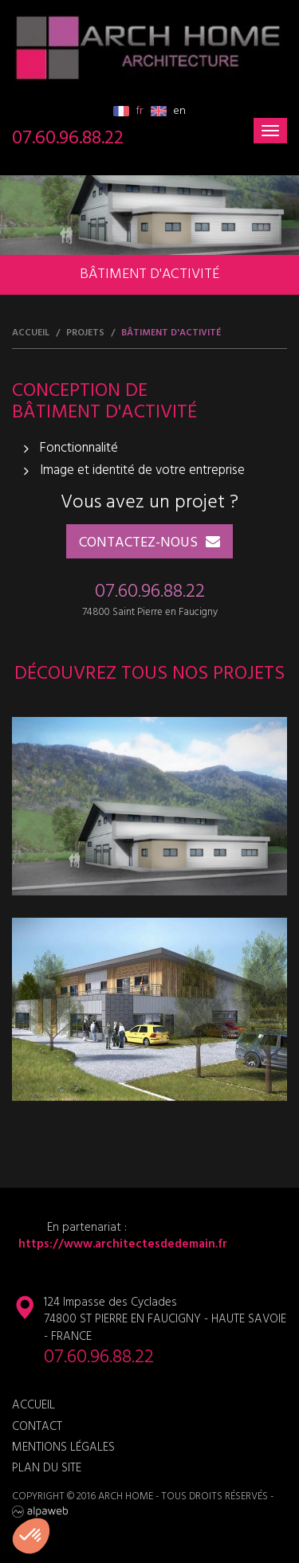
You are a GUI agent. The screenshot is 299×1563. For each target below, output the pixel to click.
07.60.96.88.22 (68, 138)
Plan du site (46, 1468)
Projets (85, 333)
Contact (37, 1427)
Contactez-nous (138, 542)
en (168, 111)
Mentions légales (63, 1448)
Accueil (30, 333)
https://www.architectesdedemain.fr (119, 1244)
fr (128, 111)
